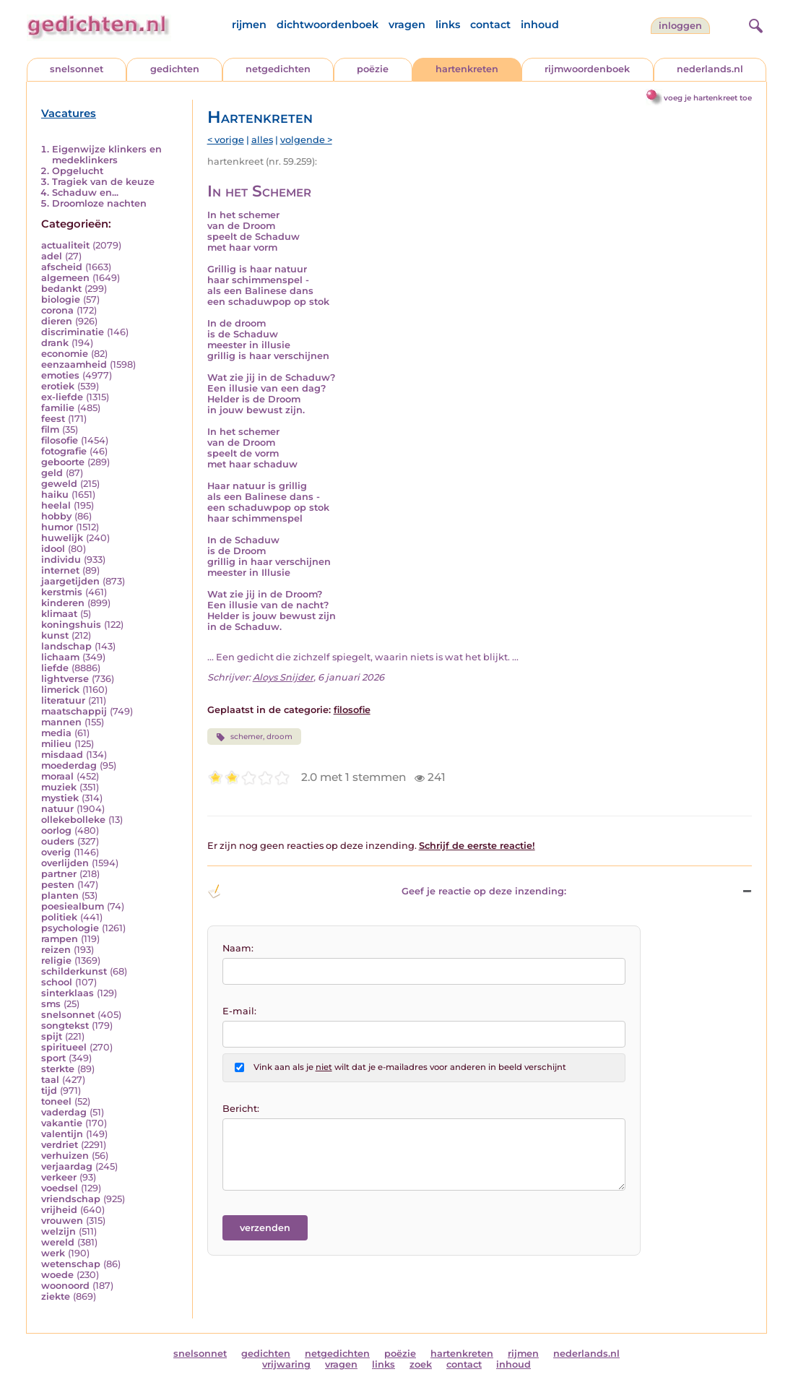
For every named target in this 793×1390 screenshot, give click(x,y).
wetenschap (70, 1264)
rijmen (249, 24)
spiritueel (64, 1047)
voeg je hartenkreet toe (708, 98)
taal (50, 1079)
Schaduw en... (85, 192)
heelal (56, 505)
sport (53, 1058)
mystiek (60, 798)
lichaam (60, 657)
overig (56, 852)
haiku (55, 494)
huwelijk (62, 537)
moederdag (69, 765)
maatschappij (74, 711)
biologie (60, 299)
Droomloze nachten (99, 203)
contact (490, 24)
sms (51, 1003)
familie (57, 407)
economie (64, 353)
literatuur (63, 700)
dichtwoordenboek (327, 24)
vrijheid (59, 1209)
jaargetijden (70, 581)
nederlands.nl (710, 69)
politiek (59, 917)
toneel (56, 1101)
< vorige (225, 139)
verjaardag (66, 1166)
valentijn (62, 1133)
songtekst (65, 1025)
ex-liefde (62, 397)
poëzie (373, 69)
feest (53, 418)
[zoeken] (754, 24)
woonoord (65, 1285)
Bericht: (240, 1108)
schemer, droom (254, 737)
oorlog (56, 830)
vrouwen (62, 1220)
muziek (59, 787)
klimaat (59, 613)
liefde (55, 667)
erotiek (57, 386)
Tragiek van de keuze (103, 181)
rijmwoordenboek (587, 69)
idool (53, 548)
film (50, 429)
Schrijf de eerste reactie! (477, 845)
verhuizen (65, 1155)
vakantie (61, 1123)
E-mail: (239, 1011)
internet (60, 570)
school (56, 982)
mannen (61, 722)
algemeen (65, 277)
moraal (57, 776)
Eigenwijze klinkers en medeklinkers (107, 154)
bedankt (61, 288)
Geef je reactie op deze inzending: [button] (386, 891)
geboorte (62, 462)
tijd (49, 1090)
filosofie (59, 440)
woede (57, 1274)
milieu (56, 743)
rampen (59, 938)
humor (57, 527)
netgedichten (278, 69)
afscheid (61, 267)
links (448, 24)
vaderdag (64, 1112)
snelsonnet (76, 69)
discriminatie (72, 332)
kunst (55, 635)
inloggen (680, 25)
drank (55, 342)
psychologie (70, 928)
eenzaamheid (74, 364)
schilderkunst (74, 971)
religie (56, 960)
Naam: (238, 948)
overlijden (65, 863)
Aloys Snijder (283, 677)
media (56, 733)
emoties (60, 375)
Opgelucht (77, 170)
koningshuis (71, 624)
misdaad (62, 754)
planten (60, 895)
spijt (51, 1036)
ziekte (55, 1296)
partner (59, 873)
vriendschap (70, 1198)
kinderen (62, 602)
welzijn (58, 1231)
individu (61, 559)
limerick (60, 689)
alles (262, 139)
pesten (57, 884)
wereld (57, 1242)
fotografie (64, 451)
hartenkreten (467, 69)
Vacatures (68, 113)
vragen (407, 24)
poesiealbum (72, 906)
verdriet (59, 1144)
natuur (57, 808)
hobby (56, 516)
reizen (56, 949)
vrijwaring (286, 1364)
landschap (66, 646)
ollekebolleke (73, 819)
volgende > (306, 139)
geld (52, 472)
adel (51, 256)
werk (53, 1253)
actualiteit (65, 245)
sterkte (57, 1068)
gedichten (174, 69)
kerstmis (61, 592)
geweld (59, 483)
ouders (57, 841)
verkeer (59, 1177)
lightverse (65, 678)
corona (57, 310)
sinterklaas (67, 993)
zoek (421, 1364)
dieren (56, 321)
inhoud (540, 24)
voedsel (59, 1188)
